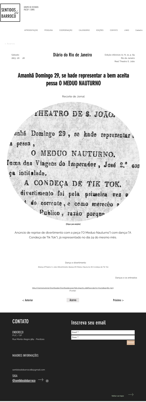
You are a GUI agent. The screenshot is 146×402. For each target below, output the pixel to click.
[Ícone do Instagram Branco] (47, 380)
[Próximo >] (116, 300)
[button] (73, 300)
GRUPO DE (28, 7)
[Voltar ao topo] (122, 396)
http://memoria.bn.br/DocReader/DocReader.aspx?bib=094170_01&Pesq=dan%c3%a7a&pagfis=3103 (73, 288)
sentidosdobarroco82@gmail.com (28, 369)
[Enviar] (131, 342)
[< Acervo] (10, 43)
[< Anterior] (32, 300)
